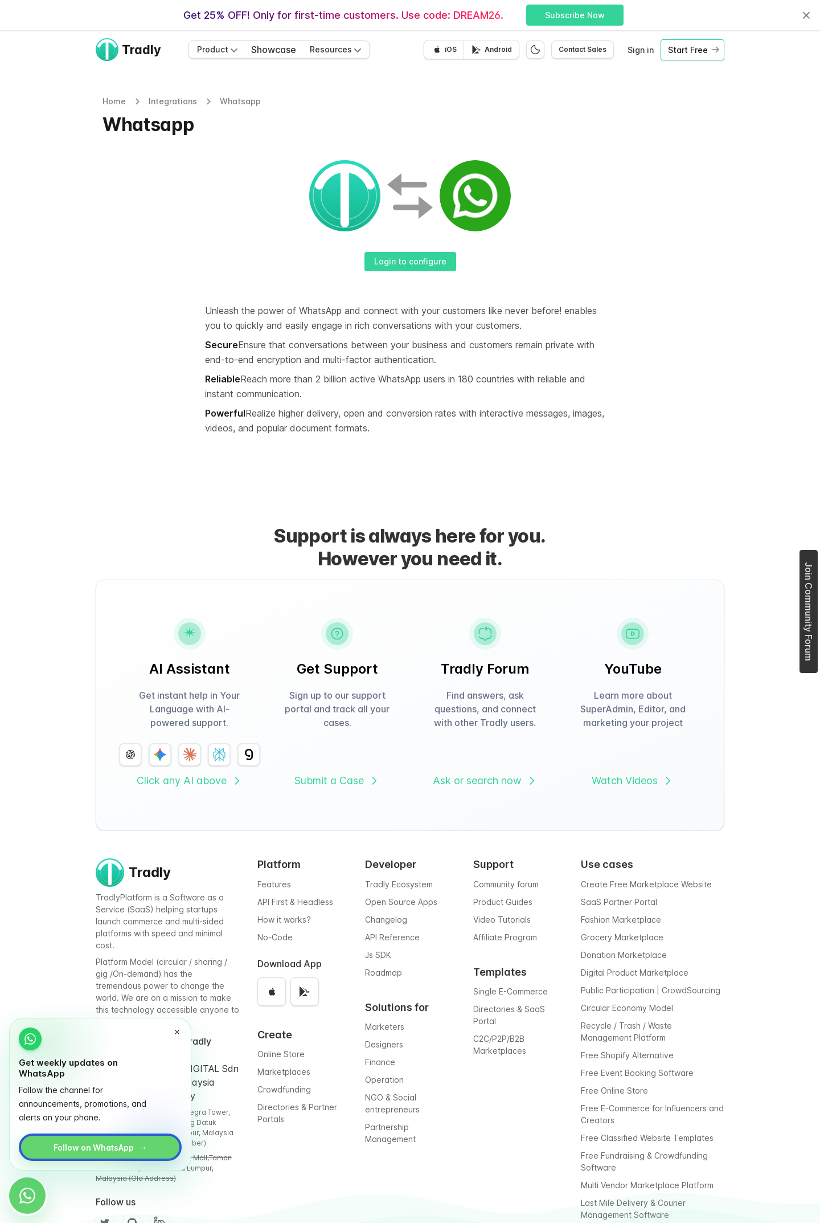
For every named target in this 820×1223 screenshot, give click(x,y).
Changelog (386, 919)
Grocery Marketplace (622, 937)
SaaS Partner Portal (619, 902)
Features (274, 884)
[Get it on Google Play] (491, 49)
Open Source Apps (401, 902)
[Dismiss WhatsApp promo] (177, 1032)
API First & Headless (295, 902)
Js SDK (378, 955)
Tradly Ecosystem (399, 884)
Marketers (384, 1027)
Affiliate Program (505, 937)
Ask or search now (485, 780)
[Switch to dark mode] (535, 49)
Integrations (173, 101)
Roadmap (383, 972)
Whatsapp (240, 101)
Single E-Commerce (510, 991)
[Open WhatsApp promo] (27, 1195)
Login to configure (410, 261)
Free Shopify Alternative (627, 1055)
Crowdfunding (284, 1089)
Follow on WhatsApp (100, 1147)
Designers (384, 1044)
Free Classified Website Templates (647, 1138)
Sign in (641, 50)
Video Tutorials (502, 919)
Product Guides (502, 902)
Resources (335, 49)
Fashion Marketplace (621, 919)
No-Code (275, 937)
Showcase (273, 49)
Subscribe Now (575, 15)
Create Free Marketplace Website (646, 884)
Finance (380, 1062)
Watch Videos (633, 780)
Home (114, 101)
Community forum (506, 884)
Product (217, 49)
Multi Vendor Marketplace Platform (647, 1185)
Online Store (281, 1054)
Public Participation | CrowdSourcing (650, 990)
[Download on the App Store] (444, 49)
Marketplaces (283, 1072)
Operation (384, 1080)
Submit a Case (337, 780)
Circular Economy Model (627, 1008)
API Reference (392, 937)
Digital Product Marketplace (634, 972)
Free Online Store (614, 1090)
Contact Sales (582, 49)
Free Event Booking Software (637, 1073)
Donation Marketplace (624, 955)
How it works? (284, 919)
